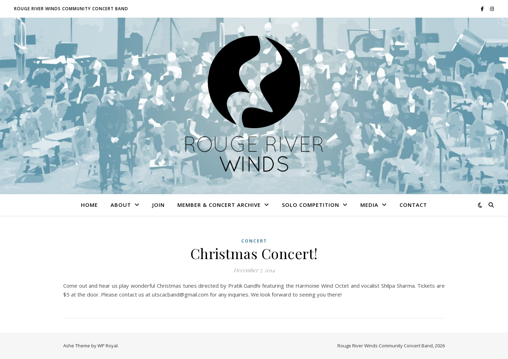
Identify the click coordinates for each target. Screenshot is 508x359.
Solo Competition (310, 204)
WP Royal (108, 345)
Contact (413, 204)
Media (369, 204)
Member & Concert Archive (219, 204)
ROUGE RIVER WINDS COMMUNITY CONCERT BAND (71, 9)
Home (89, 204)
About (121, 204)
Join (158, 204)
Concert (254, 241)
